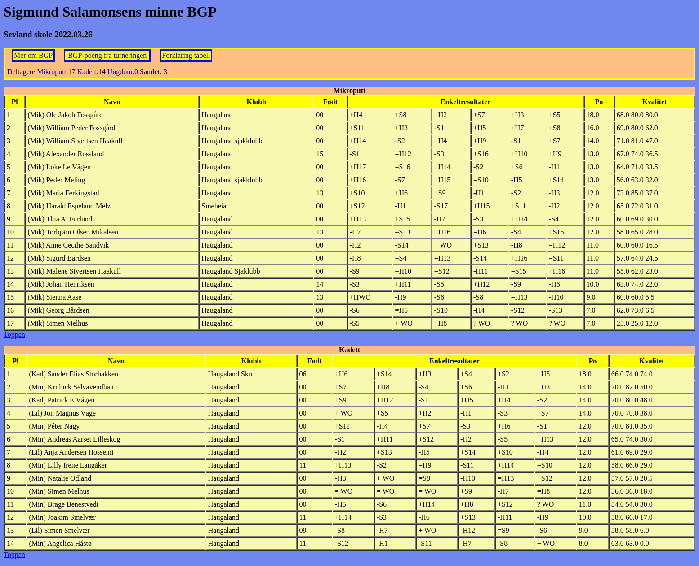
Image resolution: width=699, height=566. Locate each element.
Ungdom (120, 71)
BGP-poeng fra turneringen (108, 55)
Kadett (87, 71)
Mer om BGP (33, 55)
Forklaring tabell (186, 55)
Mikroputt (51, 71)
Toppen (14, 334)
